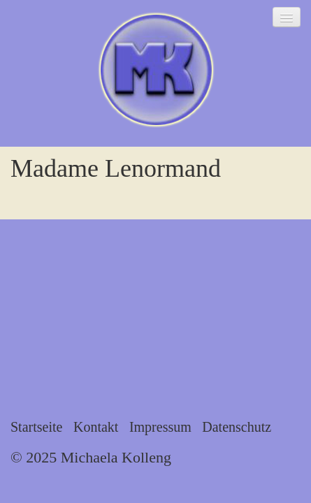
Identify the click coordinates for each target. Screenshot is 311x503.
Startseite (36, 427)
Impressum (160, 427)
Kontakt (95, 427)
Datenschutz (236, 427)
